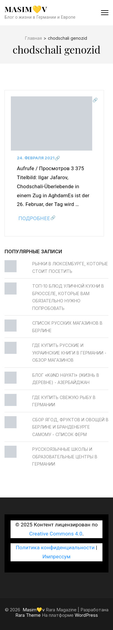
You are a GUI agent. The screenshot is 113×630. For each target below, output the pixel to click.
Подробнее (34, 218)
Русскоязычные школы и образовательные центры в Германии (64, 456)
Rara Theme (28, 615)
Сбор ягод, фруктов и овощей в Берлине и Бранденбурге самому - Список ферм (70, 427)
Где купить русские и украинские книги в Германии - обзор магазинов (69, 353)
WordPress (86, 615)
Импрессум (56, 557)
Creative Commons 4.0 (55, 534)
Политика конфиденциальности (55, 547)
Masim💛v (26, 9)
